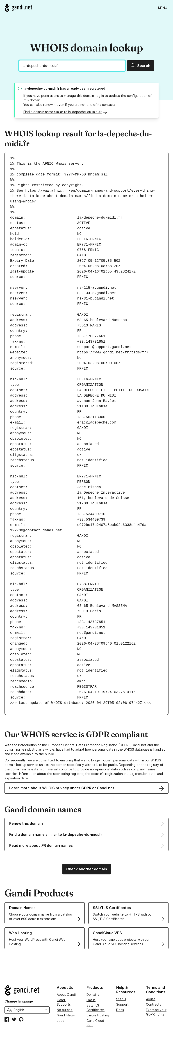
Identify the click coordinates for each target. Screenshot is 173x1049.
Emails (91, 1000)
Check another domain (86, 869)
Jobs (60, 1020)
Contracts (153, 1004)
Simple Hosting (97, 1015)
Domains (92, 994)
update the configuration (128, 96)
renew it (49, 104)
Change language (19, 1001)
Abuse (150, 999)
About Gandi (66, 994)
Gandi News (66, 1015)
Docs (120, 1010)
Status (121, 999)
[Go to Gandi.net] (18, 8)
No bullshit (65, 1010)
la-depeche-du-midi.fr (41, 88)
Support (122, 1004)
